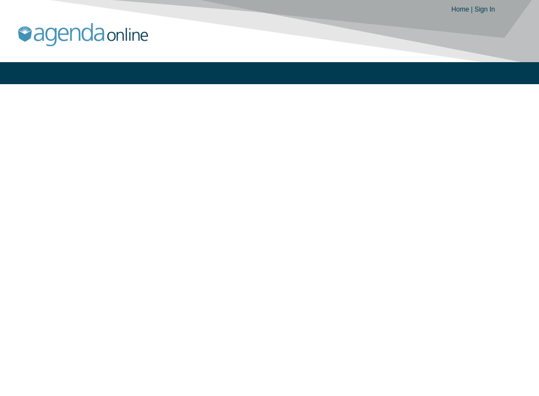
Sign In (485, 9)
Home (461, 9)
